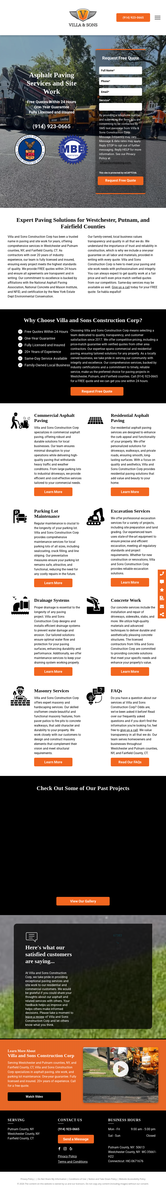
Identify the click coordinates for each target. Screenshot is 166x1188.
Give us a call (121, 287)
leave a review (34, 1017)
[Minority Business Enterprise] (73, 149)
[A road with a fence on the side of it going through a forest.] (39, 825)
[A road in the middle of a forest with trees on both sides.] (83, 813)
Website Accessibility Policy (132, 1178)
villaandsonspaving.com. (115, 162)
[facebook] (59, 1149)
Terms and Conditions (73, 1162)
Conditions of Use (77, 1178)
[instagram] (65, 1149)
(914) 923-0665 (52, 126)
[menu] (158, 18)
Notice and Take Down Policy (103, 1178)
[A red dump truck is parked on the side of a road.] (83, 863)
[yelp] (70, 1149)
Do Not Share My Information (52, 1178)
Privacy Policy (67, 1156)
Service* (104, 100)
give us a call (129, 730)
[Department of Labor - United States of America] (30, 149)
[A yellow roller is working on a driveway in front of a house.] (34, 874)
